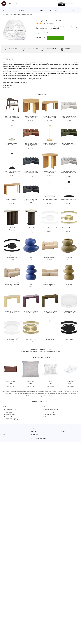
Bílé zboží (49, 10)
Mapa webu (34, 431)
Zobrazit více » (56, 28)
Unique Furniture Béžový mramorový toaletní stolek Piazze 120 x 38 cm (12, 229)
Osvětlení (64, 9)
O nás (62, 428)
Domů (4, 14)
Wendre (38, 28)
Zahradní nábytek (72, 10)
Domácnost (14, 9)
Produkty (7, 14)
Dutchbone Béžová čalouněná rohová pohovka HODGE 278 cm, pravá (50, 284)
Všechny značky (6, 428)
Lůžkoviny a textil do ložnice (49, 351)
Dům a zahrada (42, 10)
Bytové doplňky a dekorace (23, 10)
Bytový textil (4, 10)
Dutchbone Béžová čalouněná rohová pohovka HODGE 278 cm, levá (12, 284)
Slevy (3, 434)
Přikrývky (58, 351)
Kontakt (62, 431)
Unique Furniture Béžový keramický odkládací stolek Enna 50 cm (31, 229)
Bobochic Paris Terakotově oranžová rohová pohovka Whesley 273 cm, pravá (31, 144)
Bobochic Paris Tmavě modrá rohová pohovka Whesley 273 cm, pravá (31, 173)
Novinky (4, 431)
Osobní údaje (34, 434)
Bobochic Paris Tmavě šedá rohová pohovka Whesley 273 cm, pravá (31, 201)
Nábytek (36, 9)
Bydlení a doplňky (13, 14)
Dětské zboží (56, 10)
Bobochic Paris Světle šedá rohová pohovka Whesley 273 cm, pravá (68, 173)
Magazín (33, 428)
